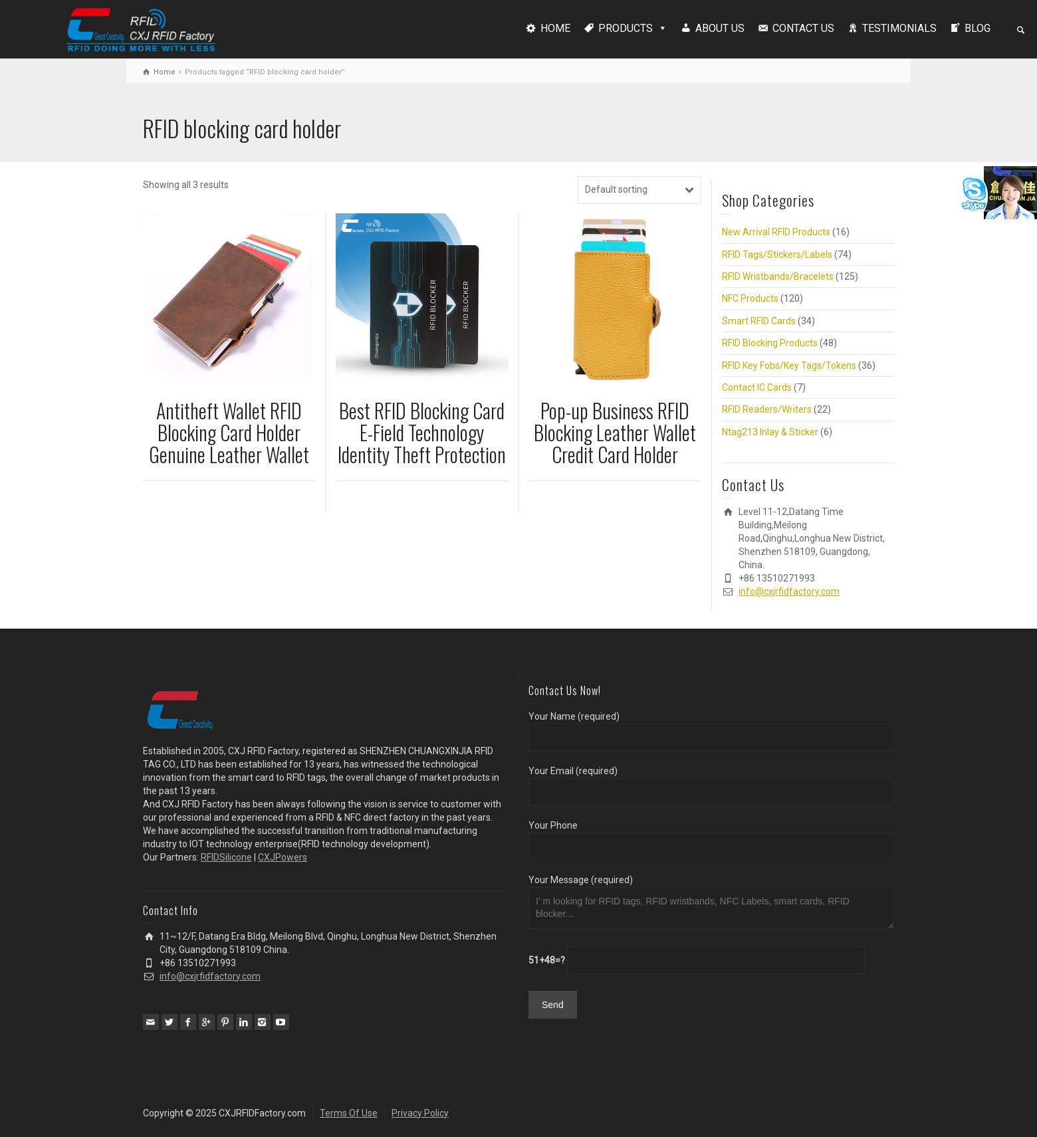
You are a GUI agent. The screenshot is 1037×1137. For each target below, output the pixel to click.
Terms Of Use (349, 1113)
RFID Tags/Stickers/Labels (777, 254)
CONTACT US (803, 28)
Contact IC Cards (757, 387)
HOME (555, 28)
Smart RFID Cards (759, 321)
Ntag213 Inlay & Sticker (770, 432)
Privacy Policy (420, 1113)
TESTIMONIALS (899, 28)
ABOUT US (720, 28)
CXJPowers (282, 857)
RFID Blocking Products (770, 343)
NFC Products (750, 298)
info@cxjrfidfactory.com (789, 591)
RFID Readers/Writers (767, 409)
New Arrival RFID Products (776, 232)
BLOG (977, 28)
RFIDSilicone (226, 857)
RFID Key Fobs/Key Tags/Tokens (789, 365)
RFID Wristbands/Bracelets (778, 276)
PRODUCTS (625, 28)
